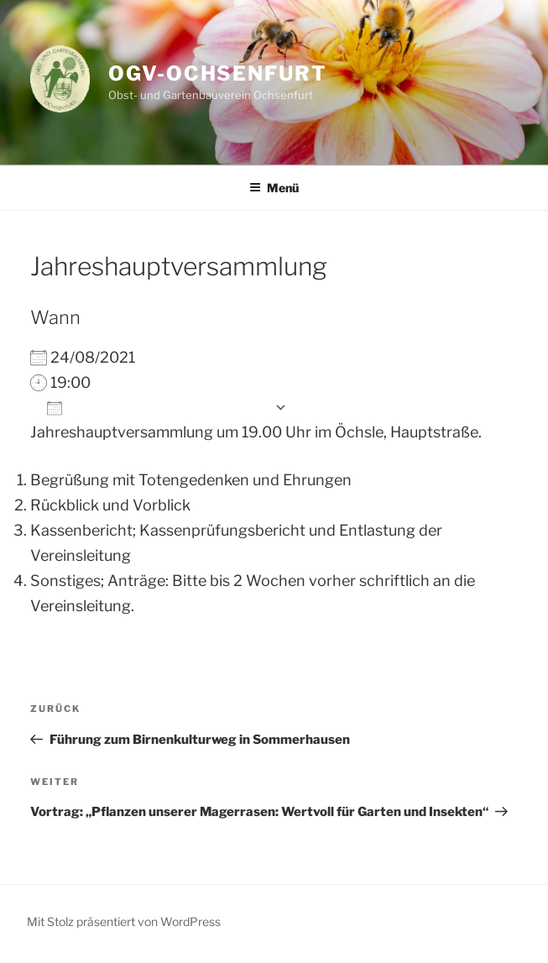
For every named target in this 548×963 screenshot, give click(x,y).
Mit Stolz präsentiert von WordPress (124, 921)
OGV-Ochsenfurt (217, 73)
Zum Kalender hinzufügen (156, 407)
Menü (274, 188)
